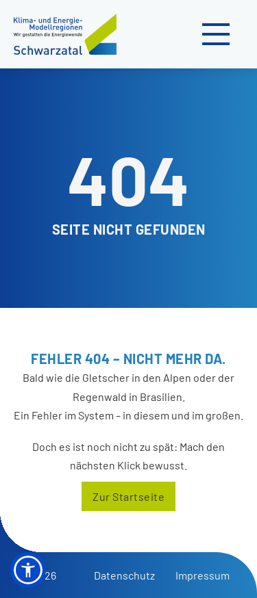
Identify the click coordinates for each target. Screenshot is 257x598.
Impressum (202, 575)
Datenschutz (124, 575)
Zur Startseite (128, 496)
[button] (28, 570)
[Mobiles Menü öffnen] (216, 34)
